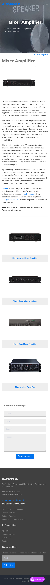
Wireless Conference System (14, 519)
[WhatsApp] (23, 500)
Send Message (25, 456)
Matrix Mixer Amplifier (25, 387)
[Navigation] (47, 4)
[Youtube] (10, 500)
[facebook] (2, 500)
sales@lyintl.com (15, 494)
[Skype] (20, 500)
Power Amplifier (41, 55)
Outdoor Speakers (9, 516)
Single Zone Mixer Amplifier (25, 301)
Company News (8, 534)
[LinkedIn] (13, 500)
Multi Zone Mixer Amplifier (25, 344)
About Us (5, 531)
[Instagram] (16, 500)
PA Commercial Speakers (12, 509)
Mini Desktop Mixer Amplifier (25, 258)
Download (6, 538)
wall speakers (29, 194)
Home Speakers (8, 513)
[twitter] (6, 500)
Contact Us (6, 541)
